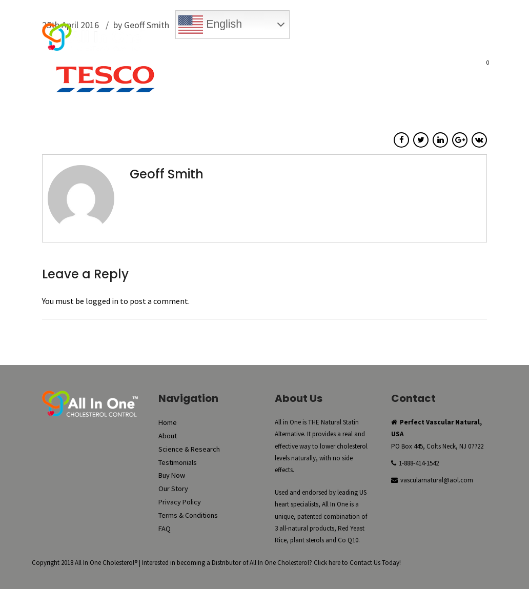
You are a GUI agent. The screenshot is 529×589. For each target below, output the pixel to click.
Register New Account (440, 44)
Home (170, 64)
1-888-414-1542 (419, 463)
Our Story (403, 64)
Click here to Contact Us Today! (357, 562)
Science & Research (253, 64)
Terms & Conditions (188, 515)
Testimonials (317, 64)
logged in (102, 301)
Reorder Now (263, 44)
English (210, 24)
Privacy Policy (179, 501)
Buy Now (213, 44)
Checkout (371, 44)
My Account (320, 44)
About (199, 64)
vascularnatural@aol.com (436, 480)
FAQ (437, 64)
